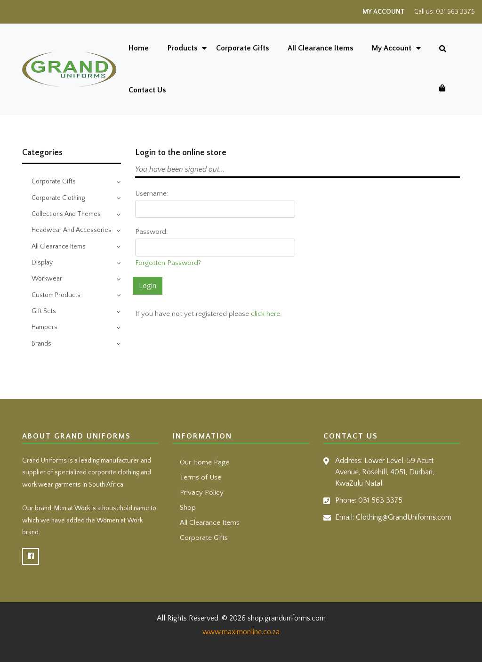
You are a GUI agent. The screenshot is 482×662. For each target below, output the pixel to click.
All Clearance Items (320, 48)
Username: (152, 194)
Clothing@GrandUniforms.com (403, 517)
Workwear (47, 278)
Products (182, 48)
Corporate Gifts (242, 48)
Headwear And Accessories (72, 230)
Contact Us (147, 90)
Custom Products (56, 295)
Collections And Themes (66, 214)
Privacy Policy (202, 492)
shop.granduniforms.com (287, 618)
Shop (188, 508)
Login (147, 285)
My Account (383, 12)
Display (42, 262)
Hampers (44, 327)
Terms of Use (200, 477)
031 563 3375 (455, 12)
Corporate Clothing (58, 198)
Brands (41, 344)
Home (139, 48)
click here (265, 314)
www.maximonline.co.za (241, 632)
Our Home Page (204, 462)
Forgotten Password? (168, 263)
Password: (151, 232)
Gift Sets (44, 311)
